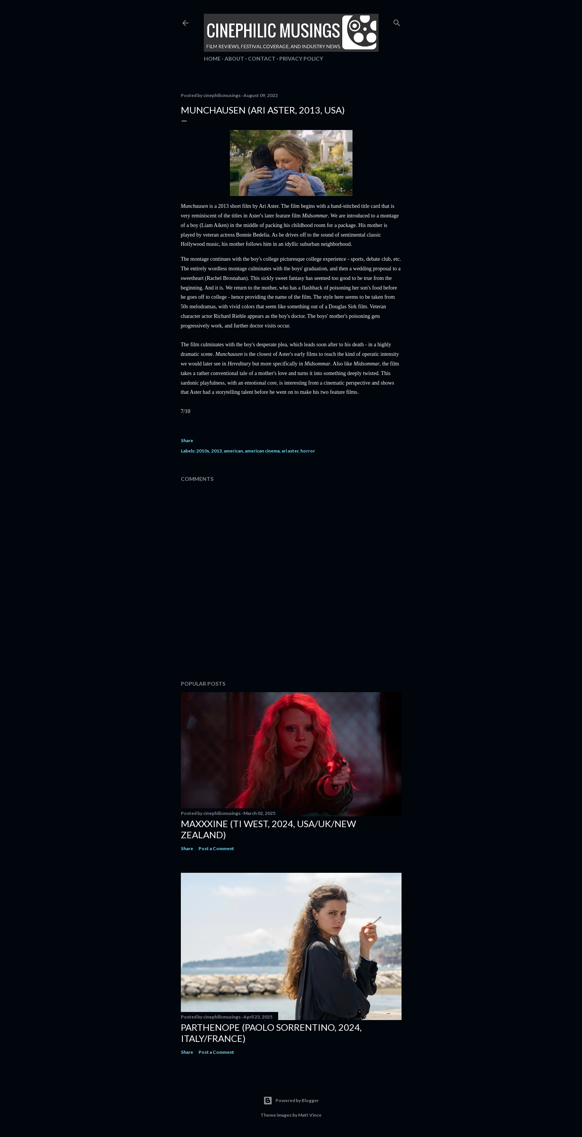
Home (212, 58)
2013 (216, 451)
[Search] (397, 21)
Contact (261, 58)
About (234, 58)
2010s (202, 451)
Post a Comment (216, 848)
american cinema (262, 451)
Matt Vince (309, 1115)
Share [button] (187, 440)
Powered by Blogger (291, 1100)
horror (307, 451)
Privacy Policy (301, 58)
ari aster (290, 451)
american (233, 451)
